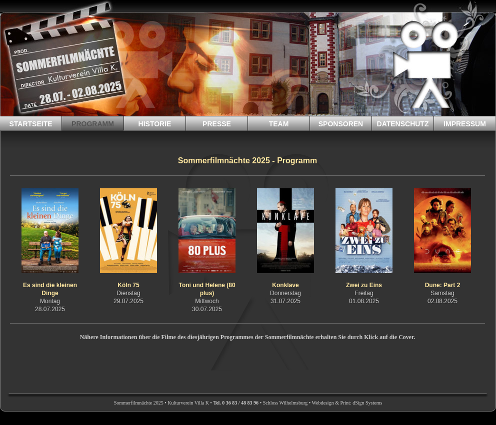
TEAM (279, 124)
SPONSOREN (340, 124)
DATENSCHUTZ (403, 124)
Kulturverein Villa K (188, 403)
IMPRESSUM (465, 124)
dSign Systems (367, 403)
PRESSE (216, 124)
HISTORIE (155, 124)
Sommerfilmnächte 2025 (139, 403)
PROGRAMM (93, 124)
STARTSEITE (30, 124)
